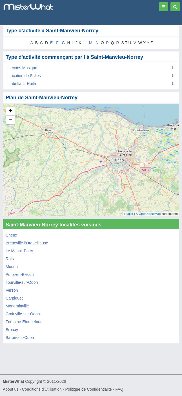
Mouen (12, 266)
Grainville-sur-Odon (23, 314)
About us (10, 389)
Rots (10, 258)
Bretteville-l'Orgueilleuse (27, 243)
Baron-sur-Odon (20, 337)
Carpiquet (14, 298)
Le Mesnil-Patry (19, 251)
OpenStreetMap (150, 213)
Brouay (12, 329)
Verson (12, 290)
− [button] (10, 120)
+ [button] (10, 111)
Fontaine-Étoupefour (24, 322)
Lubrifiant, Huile (22, 83)
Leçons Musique (22, 68)
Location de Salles (24, 75)
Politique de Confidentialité (88, 389)
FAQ (119, 389)
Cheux (11, 235)
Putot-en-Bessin (20, 274)
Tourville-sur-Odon (22, 282)
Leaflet (128, 213)
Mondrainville (17, 306)
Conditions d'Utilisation (42, 389)
